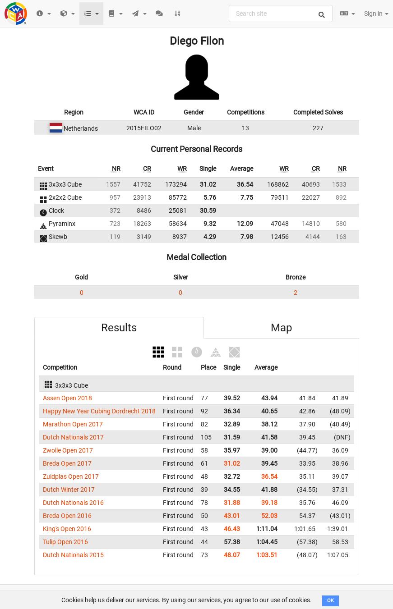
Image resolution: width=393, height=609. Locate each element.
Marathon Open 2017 (73, 424)
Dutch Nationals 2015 (73, 555)
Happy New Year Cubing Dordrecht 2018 (99, 411)
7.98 (246, 236)
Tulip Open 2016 (65, 541)
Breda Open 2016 (67, 515)
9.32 (209, 223)
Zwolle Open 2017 (68, 450)
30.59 (208, 210)
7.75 (246, 197)
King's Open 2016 (67, 528)
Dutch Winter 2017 (69, 489)
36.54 (245, 184)
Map (281, 327)
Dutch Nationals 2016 (73, 502)
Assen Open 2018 (67, 398)
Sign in (376, 13)
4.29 (209, 236)
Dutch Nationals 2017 (73, 437)
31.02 (208, 184)
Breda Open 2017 (67, 463)
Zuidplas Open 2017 (71, 476)
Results (119, 327)
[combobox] (281, 13)
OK (330, 601)
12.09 (245, 223)
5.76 (209, 197)
